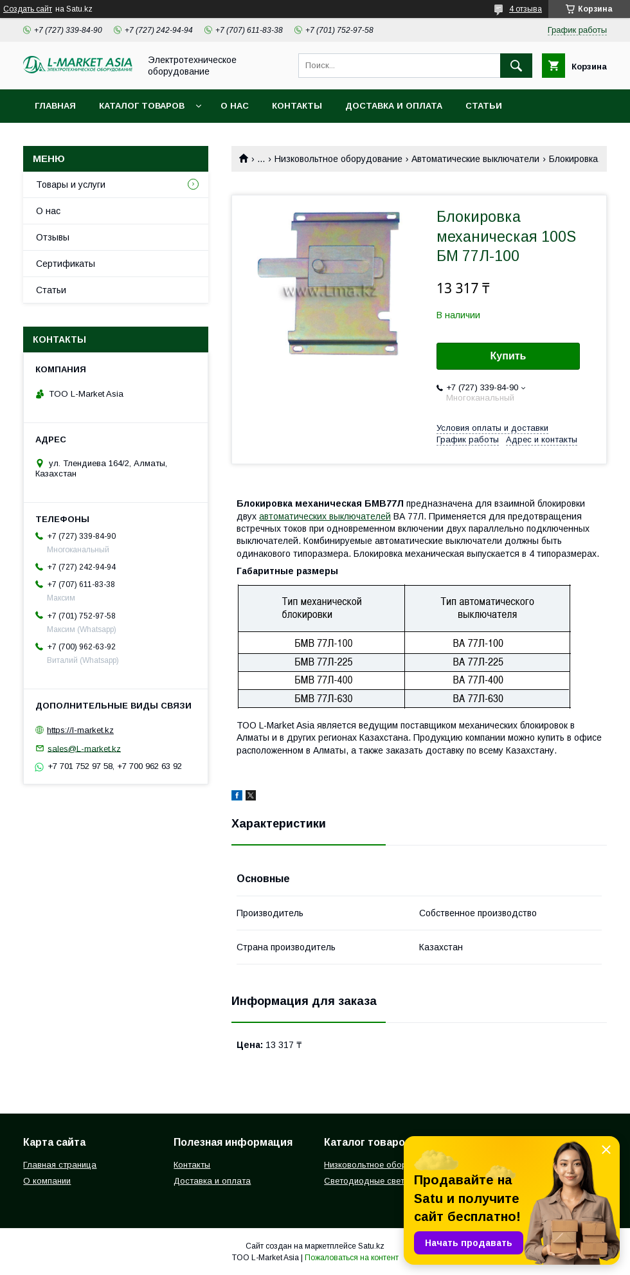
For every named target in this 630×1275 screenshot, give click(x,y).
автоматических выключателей (325, 516)
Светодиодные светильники (380, 1181)
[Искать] (516, 65)
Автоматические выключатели (475, 159)
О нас (235, 106)
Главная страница (59, 1165)
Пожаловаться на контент (352, 1257)
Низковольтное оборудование (338, 159)
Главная (55, 106)
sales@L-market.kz (84, 748)
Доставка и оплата (393, 106)
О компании (47, 1181)
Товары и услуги (70, 184)
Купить (508, 355)
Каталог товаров (141, 106)
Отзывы (52, 237)
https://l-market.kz (80, 730)
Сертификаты (65, 263)
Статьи (483, 106)
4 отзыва (525, 9)
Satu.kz (371, 1246)
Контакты (297, 106)
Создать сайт (27, 9)
